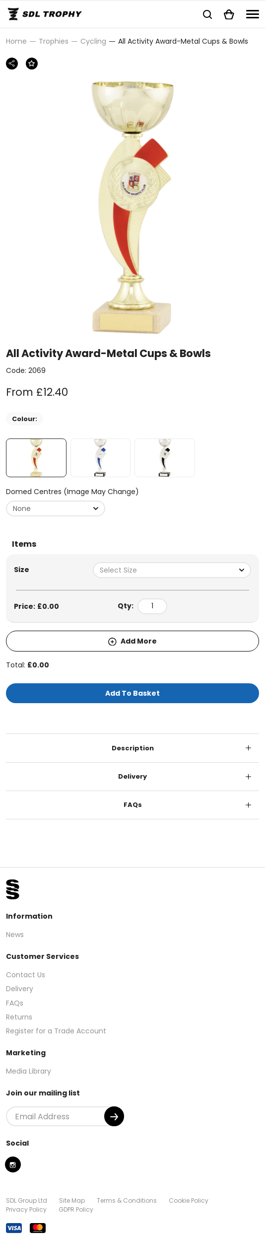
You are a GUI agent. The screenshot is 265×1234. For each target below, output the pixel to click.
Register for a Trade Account (56, 1031)
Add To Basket (132, 693)
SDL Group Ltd (26, 1200)
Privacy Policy (26, 1209)
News (15, 935)
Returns (19, 1017)
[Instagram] (13, 1164)
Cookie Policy (188, 1200)
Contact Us (25, 975)
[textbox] (172, 570)
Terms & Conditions (127, 1200)
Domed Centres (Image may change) (72, 492)
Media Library (28, 1071)
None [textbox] (22, 508)
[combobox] (55, 508)
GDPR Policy (76, 1209)
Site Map (72, 1200)
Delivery (132, 776)
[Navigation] (252, 14)
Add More (132, 641)
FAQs (133, 804)
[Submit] (114, 1116)
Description (133, 748)
